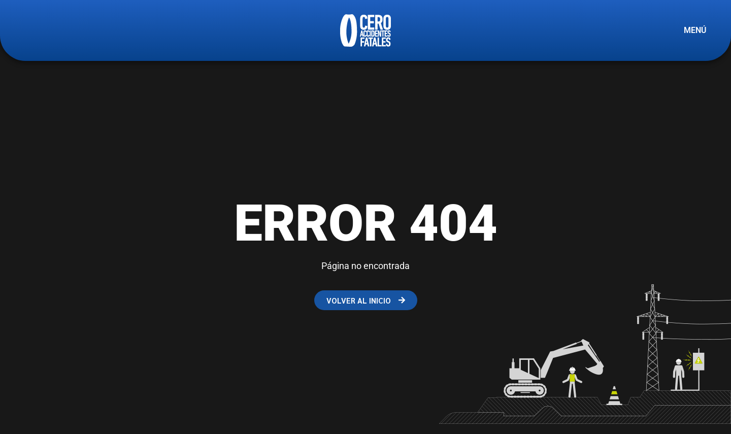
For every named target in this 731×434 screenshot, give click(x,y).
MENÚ (695, 30)
